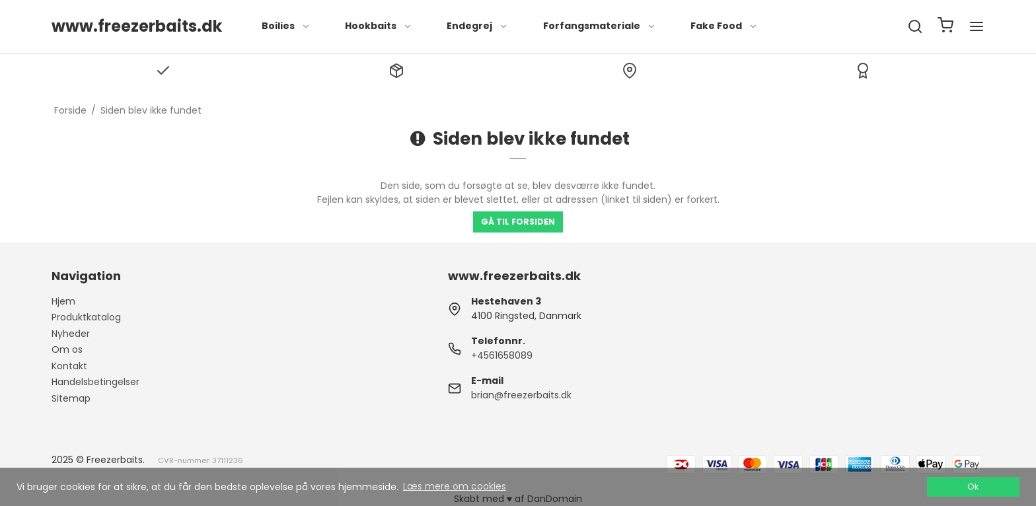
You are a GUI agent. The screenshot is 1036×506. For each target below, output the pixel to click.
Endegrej (477, 25)
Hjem (63, 301)
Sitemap (71, 398)
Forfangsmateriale (599, 25)
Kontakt (69, 366)
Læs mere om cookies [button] (454, 486)
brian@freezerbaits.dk (521, 395)
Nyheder (71, 333)
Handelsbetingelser (95, 381)
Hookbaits (378, 25)
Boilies (286, 25)
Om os (67, 349)
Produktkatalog (86, 317)
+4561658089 (502, 355)
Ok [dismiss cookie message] (973, 486)
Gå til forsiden (518, 221)
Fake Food (724, 25)
